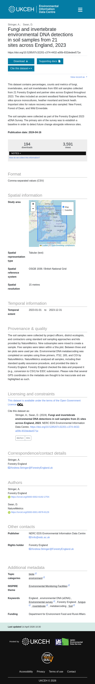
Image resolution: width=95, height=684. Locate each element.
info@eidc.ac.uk (39, 537)
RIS (28, 438)
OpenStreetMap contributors (63, 245)
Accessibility (26, 671)
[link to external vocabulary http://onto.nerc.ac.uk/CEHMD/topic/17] (74, 606)
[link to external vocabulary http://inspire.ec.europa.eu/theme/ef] (69, 586)
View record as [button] (77, 77)
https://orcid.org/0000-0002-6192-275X (28, 497)
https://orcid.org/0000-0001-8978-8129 (28, 512)
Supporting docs (50, 61)
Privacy (41, 671)
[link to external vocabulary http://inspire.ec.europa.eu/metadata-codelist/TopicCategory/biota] (36, 574)
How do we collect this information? (24, 158)
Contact (71, 671)
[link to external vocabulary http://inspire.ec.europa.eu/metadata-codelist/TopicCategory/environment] (44, 578)
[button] (33, 204)
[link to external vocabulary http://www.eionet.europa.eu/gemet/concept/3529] (29, 606)
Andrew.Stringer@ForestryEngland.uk (30, 467)
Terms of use (56, 671)
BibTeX (20, 438)
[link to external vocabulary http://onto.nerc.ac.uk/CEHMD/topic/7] (54, 602)
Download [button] (21, 61)
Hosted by (30, 642)
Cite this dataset (21, 68)
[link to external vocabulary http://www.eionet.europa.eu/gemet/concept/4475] (47, 606)
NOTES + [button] (16, 153)
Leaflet (44, 245)
